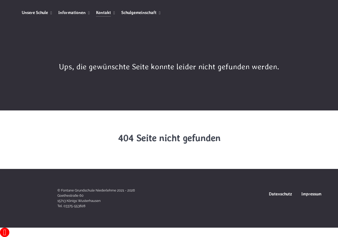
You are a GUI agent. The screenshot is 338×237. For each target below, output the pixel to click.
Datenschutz (280, 194)
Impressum (311, 194)
